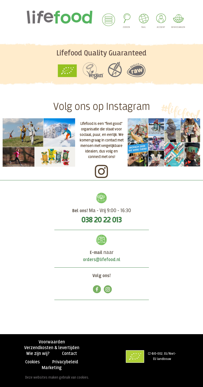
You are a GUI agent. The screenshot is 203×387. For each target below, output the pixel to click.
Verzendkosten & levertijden (51, 347)
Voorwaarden (52, 342)
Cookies (32, 362)
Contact (69, 353)
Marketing (52, 367)
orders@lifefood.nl (101, 259)
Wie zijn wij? (37, 353)
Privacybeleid (65, 362)
